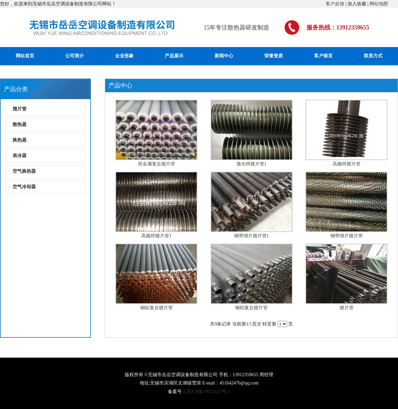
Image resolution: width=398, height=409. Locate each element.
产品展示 (174, 55)
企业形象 (124, 55)
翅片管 (20, 108)
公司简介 (74, 55)
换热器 (20, 140)
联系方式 (373, 55)
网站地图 (378, 3)
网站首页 (25, 55)
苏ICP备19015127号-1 (208, 391)
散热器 (20, 124)
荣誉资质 (273, 55)
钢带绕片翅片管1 (251, 235)
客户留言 (323, 55)
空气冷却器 (24, 186)
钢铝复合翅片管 (251, 307)
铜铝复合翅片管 (156, 307)
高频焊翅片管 (347, 163)
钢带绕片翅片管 (346, 235)
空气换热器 (24, 171)
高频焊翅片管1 (156, 235)
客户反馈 (335, 3)
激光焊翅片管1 (251, 163)
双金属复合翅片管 (156, 163)
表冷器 (20, 155)
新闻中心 (224, 55)
